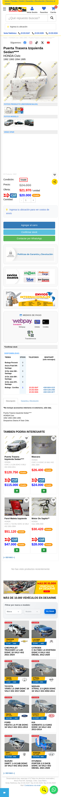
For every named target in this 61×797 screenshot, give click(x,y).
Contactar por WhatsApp (29, 238)
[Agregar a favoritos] (54, 175)
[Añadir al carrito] (16, 491)
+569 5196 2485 (49, 390)
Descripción (10, 401)
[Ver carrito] (53, 10)
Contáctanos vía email (32, 785)
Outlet (21, 1)
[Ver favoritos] (44, 10)
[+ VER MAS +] (9, 557)
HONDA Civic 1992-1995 (18, 38)
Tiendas (14, 1)
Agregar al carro (29, 225)
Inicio (7, 1)
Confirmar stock (29, 232)
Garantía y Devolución (35, 1)
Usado (23, 180)
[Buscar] (52, 18)
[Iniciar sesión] (32, 10)
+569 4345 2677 (49, 392)
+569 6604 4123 (49, 387)
